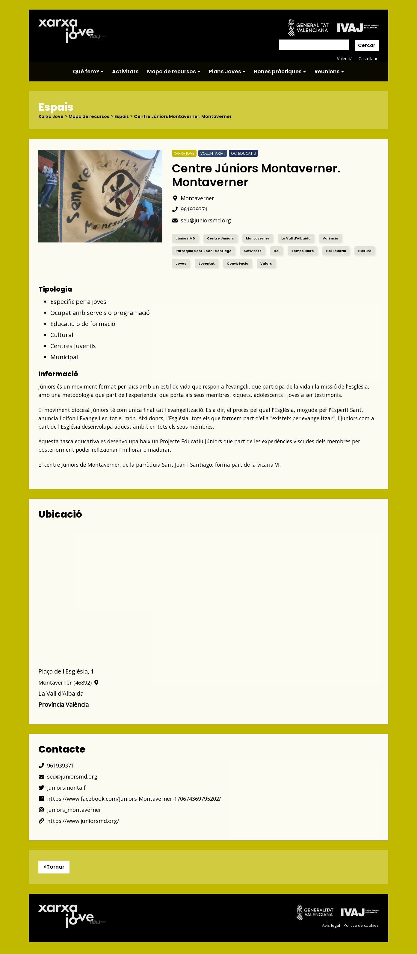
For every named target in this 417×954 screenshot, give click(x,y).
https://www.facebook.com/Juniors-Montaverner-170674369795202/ (139, 798)
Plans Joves (227, 71)
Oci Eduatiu (345, 250)
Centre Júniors (222, 238)
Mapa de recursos (173, 71)
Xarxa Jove (52, 116)
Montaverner (195, 198)
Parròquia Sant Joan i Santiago (206, 250)
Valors (297, 263)
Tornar (55, 868)
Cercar (366, 45)
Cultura (183, 263)
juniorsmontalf (64, 787)
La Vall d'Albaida (301, 238)
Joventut (234, 263)
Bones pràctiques (280, 71)
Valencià (344, 58)
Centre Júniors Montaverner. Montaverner (194, 116)
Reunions (329, 71)
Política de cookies (360, 927)
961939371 (191, 209)
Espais (129, 116)
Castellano (368, 58)
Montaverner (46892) (71, 682)
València (339, 238)
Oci (282, 250)
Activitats (125, 71)
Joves (208, 263)
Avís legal (329, 927)
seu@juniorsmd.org (204, 220)
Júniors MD (186, 238)
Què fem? (88, 71)
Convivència (267, 263)
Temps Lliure (309, 250)
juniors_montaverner (73, 810)
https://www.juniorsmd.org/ (82, 821)
